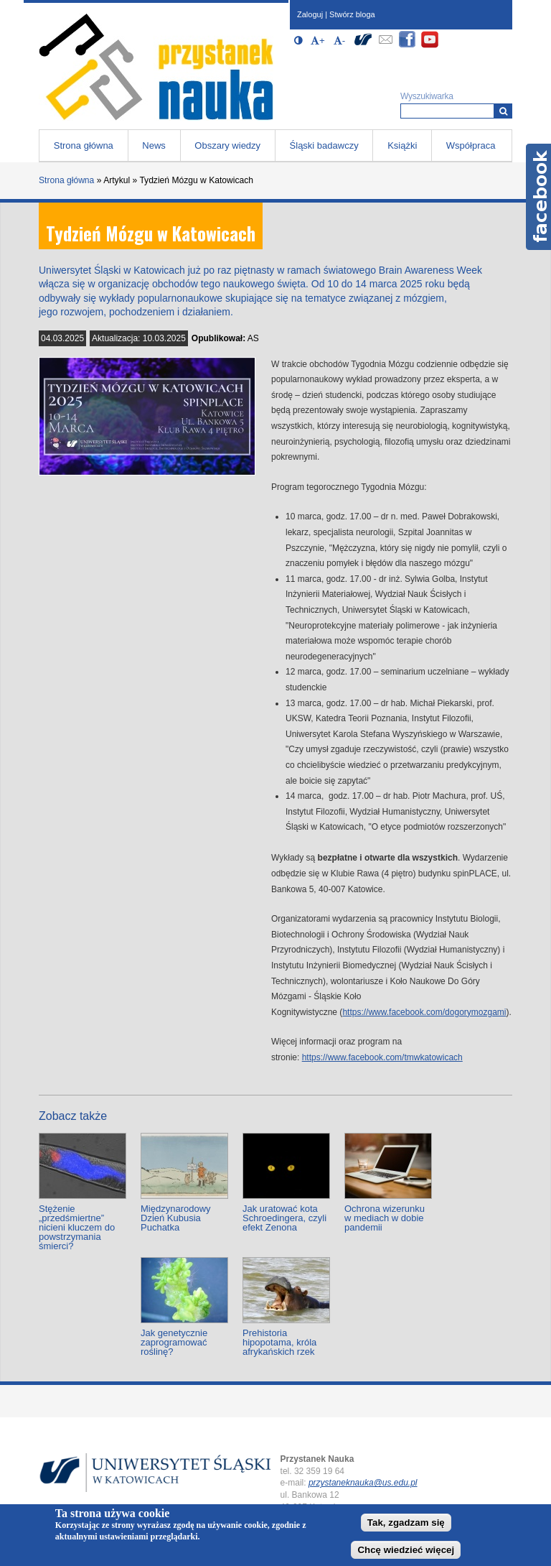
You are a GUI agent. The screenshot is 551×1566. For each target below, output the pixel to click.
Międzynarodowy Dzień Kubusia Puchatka (176, 1218)
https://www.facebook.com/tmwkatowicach (382, 1057)
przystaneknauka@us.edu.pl (363, 1483)
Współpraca (471, 145)
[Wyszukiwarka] (503, 111)
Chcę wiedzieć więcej (405, 1549)
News (154, 145)
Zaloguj (310, 14)
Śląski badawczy (324, 145)
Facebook (538, 197)
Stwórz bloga (352, 14)
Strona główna (83, 145)
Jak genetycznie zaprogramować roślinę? (174, 1342)
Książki (402, 145)
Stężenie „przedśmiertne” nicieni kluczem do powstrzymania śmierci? (77, 1227)
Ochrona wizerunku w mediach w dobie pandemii (384, 1218)
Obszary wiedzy (227, 145)
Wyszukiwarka (426, 96)
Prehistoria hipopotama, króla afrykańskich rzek (279, 1342)
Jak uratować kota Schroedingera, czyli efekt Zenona (284, 1218)
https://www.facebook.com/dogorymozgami (424, 1012)
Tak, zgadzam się (406, 1522)
